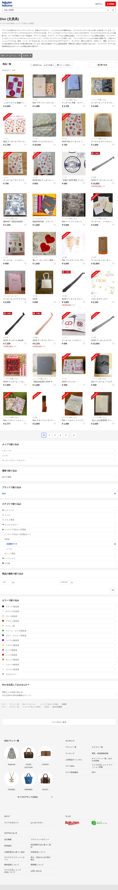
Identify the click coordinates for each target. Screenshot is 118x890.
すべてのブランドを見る (27, 797)
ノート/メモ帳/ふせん (69, 100)
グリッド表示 (64, 65)
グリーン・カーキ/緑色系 (59, 631)
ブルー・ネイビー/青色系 (59, 635)
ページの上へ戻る (59, 722)
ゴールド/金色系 (59, 669)
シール (5, 100)
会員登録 (110, 4)
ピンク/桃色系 (59, 650)
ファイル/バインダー (40, 219)
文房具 (27, 56)
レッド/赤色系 (59, 655)
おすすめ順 (49, 65)
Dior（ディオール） (10, 56)
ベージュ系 (59, 626)
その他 (93, 177)
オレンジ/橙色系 (59, 660)
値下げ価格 (59, 477)
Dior (59, 493)
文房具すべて (61, 544)
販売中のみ (36, 65)
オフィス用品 (60, 553)
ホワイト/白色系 (59, 611)
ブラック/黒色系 (59, 606)
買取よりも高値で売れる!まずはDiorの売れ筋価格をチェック (59, 693)
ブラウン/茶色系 (59, 621)
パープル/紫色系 (59, 640)
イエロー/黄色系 (59, 645)
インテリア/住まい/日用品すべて (60, 534)
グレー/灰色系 (59, 616)
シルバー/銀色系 (59, 664)
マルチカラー (59, 674)
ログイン (99, 4)
